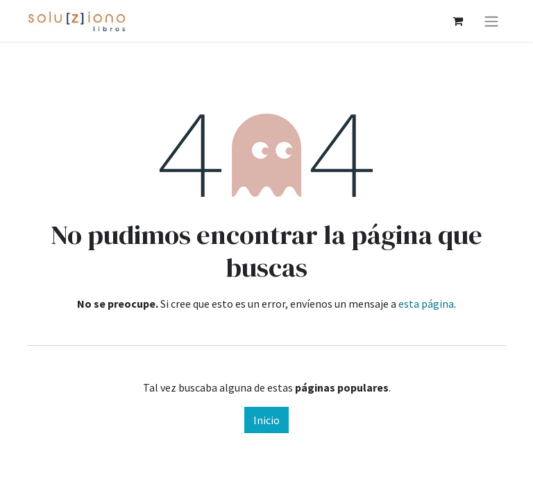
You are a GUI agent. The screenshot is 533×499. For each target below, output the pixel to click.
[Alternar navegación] (491, 21)
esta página (426, 303)
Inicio (266, 420)
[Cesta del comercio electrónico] (457, 21)
